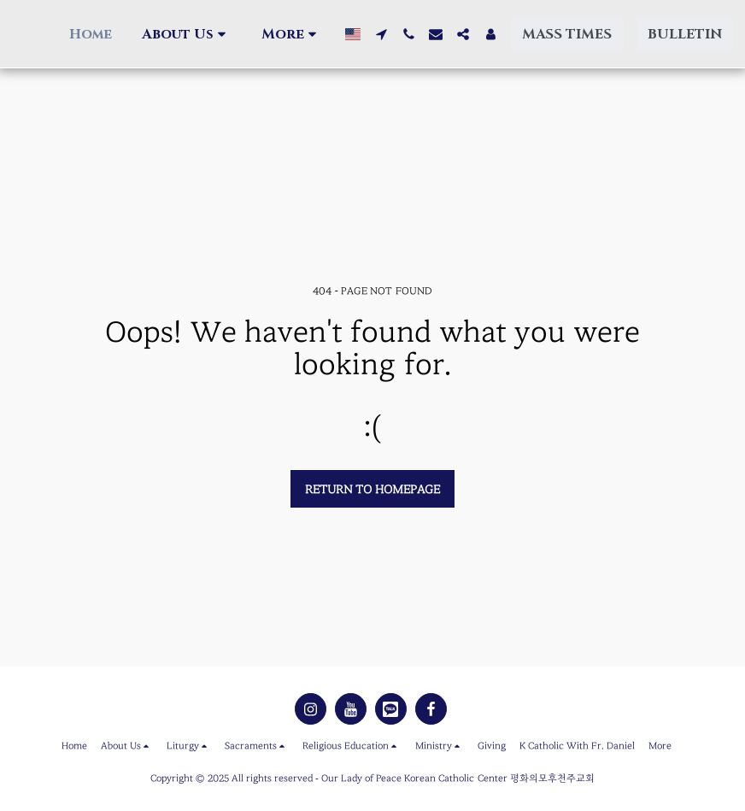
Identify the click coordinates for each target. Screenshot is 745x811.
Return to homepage (373, 489)
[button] (186, 34)
